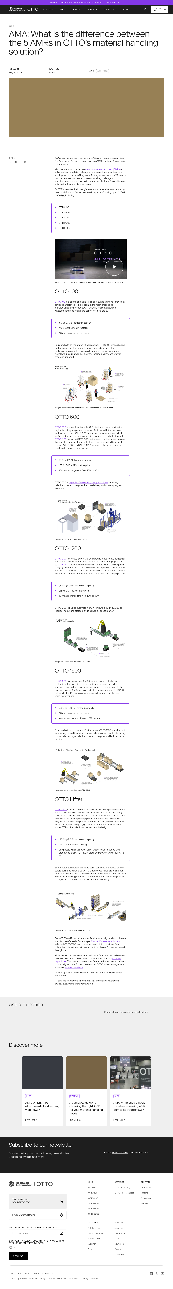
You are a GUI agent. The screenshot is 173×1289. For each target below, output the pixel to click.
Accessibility (47, 1274)
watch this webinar (74, 968)
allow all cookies (120, 1012)
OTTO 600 (60, 427)
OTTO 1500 (61, 681)
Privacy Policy (15, 1274)
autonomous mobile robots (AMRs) (103, 169)
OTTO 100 (60, 302)
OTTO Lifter (61, 810)
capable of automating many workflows (88, 483)
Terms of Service (31, 1274)
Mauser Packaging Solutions (105, 941)
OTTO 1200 (61, 439)
